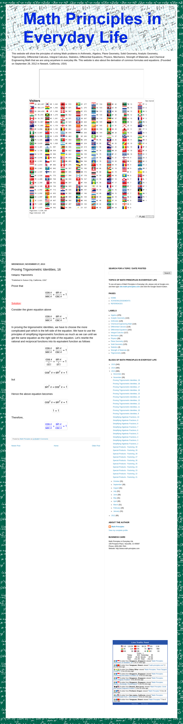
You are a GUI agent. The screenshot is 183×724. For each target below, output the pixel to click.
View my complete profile (118, 530)
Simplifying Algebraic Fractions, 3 (125, 440)
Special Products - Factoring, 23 (125, 470)
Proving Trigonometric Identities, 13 (126, 400)
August (116, 488)
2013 (113, 371)
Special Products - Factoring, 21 (125, 477)
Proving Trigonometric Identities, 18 (126, 384)
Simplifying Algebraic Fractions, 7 (125, 427)
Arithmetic (114, 321)
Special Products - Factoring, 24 (125, 467)
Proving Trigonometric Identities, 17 (126, 387)
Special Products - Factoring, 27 (125, 457)
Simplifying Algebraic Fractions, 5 (125, 434)
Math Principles (118, 527)
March (116, 505)
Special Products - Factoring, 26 (125, 460)
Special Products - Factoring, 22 (125, 474)
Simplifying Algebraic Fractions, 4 (125, 437)
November (117, 377)
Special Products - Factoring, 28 (125, 454)
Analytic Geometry (118, 318)
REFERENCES (117, 304)
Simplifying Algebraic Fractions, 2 (125, 444)
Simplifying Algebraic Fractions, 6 (125, 430)
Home (56, 446)
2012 (113, 516)
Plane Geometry (117, 341)
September (117, 485)
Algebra (114, 315)
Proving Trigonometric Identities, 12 (126, 404)
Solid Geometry (117, 344)
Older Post (96, 446)
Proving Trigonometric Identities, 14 (126, 397)
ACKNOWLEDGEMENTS (120, 301)
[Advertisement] (91, 239)
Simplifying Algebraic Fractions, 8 (125, 424)
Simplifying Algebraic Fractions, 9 (125, 420)
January (116, 511)
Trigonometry (116, 353)
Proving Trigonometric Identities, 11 (126, 407)
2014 (113, 368)
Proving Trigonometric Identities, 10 (126, 410)
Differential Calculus (118, 327)
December (117, 374)
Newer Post (15, 446)
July (115, 491)
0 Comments (43, 439)
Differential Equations (119, 330)
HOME (113, 298)
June (115, 495)
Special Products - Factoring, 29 (125, 450)
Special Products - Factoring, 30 (125, 447)
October (116, 481)
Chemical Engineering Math (121, 324)
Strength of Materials (119, 350)
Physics (114, 338)
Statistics (114, 347)
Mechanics (115, 336)
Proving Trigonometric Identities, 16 (126, 390)
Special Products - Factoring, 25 (125, 464)
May (115, 498)
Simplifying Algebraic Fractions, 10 (126, 417)
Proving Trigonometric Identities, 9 (126, 414)
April (115, 501)
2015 (113, 364)
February (117, 508)
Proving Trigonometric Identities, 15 (126, 394)
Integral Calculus (117, 333)
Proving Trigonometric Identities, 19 (126, 380)
